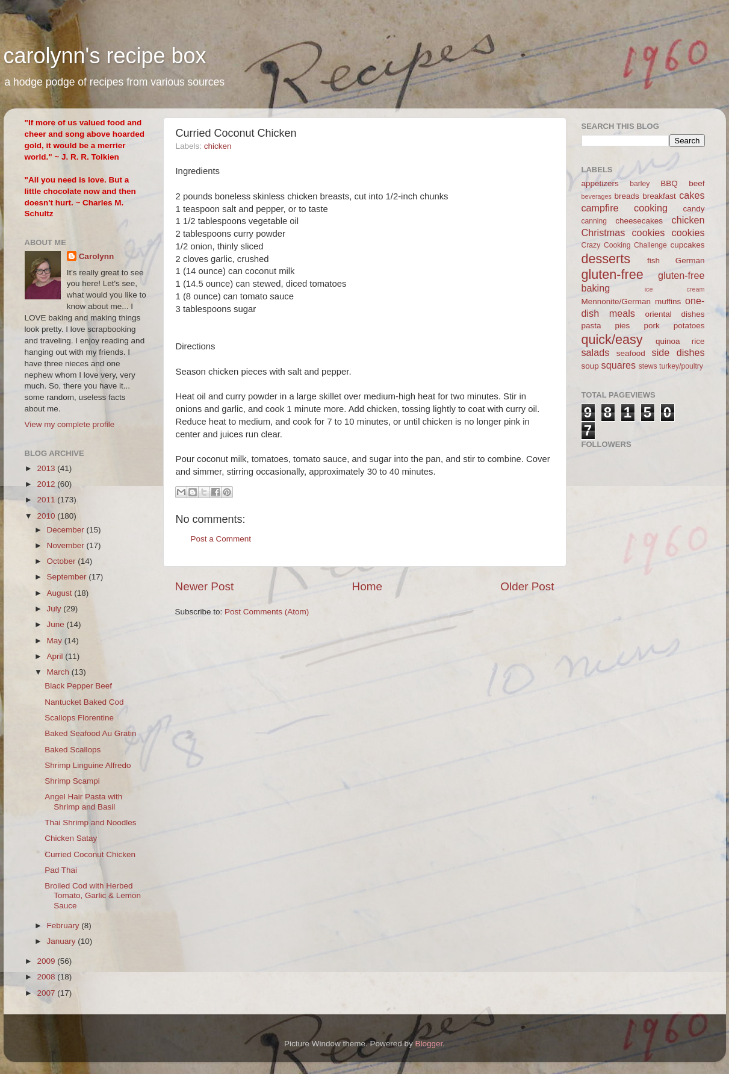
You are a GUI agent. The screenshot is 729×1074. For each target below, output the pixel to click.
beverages (597, 196)
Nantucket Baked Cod (84, 702)
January (62, 941)
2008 (47, 976)
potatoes (689, 325)
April (56, 656)
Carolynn (96, 256)
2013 (47, 468)
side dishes (678, 352)
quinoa (668, 341)
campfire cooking (625, 207)
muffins (668, 301)
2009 (47, 961)
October (62, 561)
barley (640, 184)
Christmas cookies (623, 232)
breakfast (659, 196)
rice (698, 341)
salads (596, 352)
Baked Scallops (73, 749)
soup (590, 365)
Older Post (527, 586)
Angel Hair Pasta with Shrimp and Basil (83, 801)
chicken (218, 146)
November (67, 545)
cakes (691, 195)
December (67, 529)
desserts (606, 258)
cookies (688, 232)
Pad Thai (61, 870)
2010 (47, 515)
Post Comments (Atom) (267, 611)
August (61, 593)
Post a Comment (221, 538)
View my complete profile (70, 424)
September (68, 576)
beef (696, 183)
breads (627, 196)
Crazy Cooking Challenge (624, 245)
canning (594, 221)
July (55, 608)
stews (648, 366)
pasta (591, 325)
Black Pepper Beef (78, 685)
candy (693, 208)
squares (618, 365)
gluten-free (613, 274)
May (55, 640)
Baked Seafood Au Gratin (90, 733)
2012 (47, 484)
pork (651, 325)
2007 (47, 993)
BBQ (669, 183)
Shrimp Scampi (72, 780)
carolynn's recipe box (105, 55)
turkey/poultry (681, 366)
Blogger (429, 1043)
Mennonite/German (616, 301)
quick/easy (612, 339)
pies (622, 325)
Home (367, 586)
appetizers (600, 183)
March (59, 671)
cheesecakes (639, 220)
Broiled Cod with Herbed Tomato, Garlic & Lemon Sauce (93, 895)
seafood (630, 353)
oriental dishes (674, 314)
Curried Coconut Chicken (90, 854)
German (690, 260)
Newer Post (204, 586)
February (64, 925)
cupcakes (687, 244)
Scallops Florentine (79, 717)
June (57, 624)
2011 (47, 499)
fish (653, 260)
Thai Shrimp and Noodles (90, 822)
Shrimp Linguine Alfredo (88, 765)
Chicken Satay (71, 838)
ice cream (675, 289)
